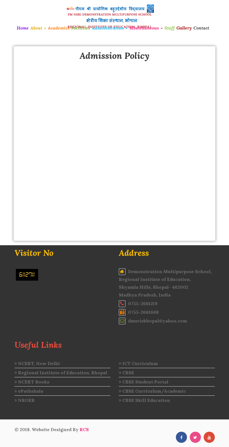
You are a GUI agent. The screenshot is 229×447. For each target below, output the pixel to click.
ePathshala (28, 391)
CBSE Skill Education (144, 400)
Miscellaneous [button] (146, 28)
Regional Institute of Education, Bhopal (60, 372)
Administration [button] (110, 28)
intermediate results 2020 (118, 429)
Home (23, 28)
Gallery (184, 28)
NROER (24, 400)
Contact (201, 28)
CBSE (126, 372)
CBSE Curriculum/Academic (152, 391)
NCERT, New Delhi (37, 363)
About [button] (38, 28)
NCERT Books (31, 382)
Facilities (80, 28)
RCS (84, 429)
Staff (169, 28)
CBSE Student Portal (143, 382)
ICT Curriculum (138, 363)
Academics (59, 28)
